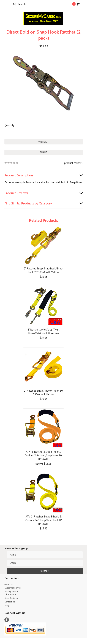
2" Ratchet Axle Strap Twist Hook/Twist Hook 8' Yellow (43, 331)
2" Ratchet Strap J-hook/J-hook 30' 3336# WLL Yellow (43, 392)
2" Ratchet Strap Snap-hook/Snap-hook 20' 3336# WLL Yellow (43, 270)
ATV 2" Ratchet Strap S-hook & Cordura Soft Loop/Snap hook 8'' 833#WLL (43, 520)
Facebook (6, 619)
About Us (8, 584)
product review (72, 163)
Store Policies (11, 598)
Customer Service (12, 587)
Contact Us (9, 601)
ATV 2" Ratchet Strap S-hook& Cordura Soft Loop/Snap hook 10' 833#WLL (43, 455)
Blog (6, 605)
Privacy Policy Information (11, 593)
